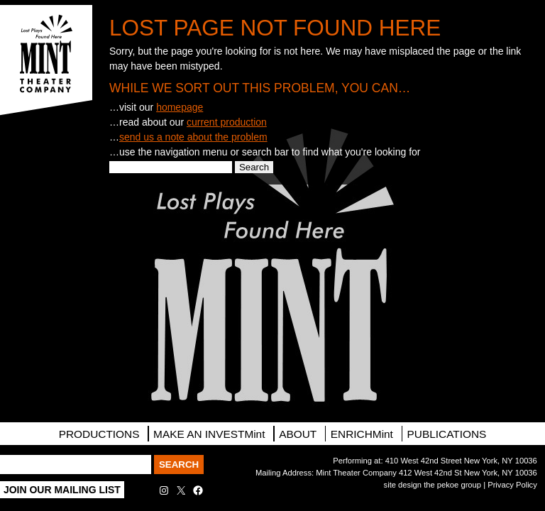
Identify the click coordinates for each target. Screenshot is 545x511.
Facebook (46, 294)
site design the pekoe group (432, 484)
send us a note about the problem (193, 137)
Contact (46, 255)
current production (227, 122)
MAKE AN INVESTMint (209, 434)
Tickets (46, 137)
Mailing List (46, 177)
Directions (46, 216)
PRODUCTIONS (99, 434)
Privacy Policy (512, 484)
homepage (179, 107)
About (297, 434)
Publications (447, 434)
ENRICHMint (362, 434)
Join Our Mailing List (62, 489)
